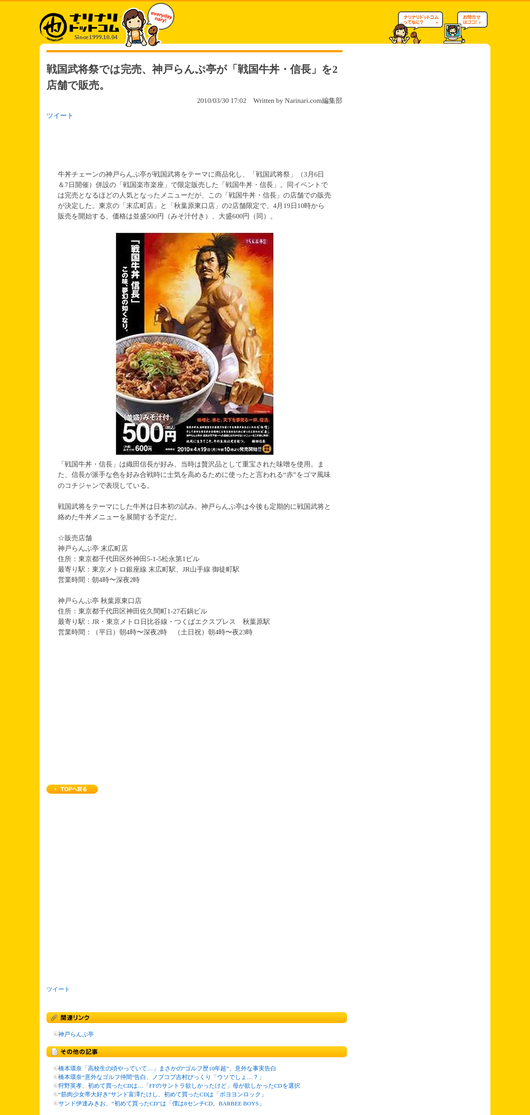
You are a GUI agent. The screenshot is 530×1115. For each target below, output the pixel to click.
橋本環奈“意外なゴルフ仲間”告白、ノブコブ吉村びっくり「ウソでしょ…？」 (161, 1077)
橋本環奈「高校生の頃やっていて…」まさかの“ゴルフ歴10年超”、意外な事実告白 (167, 1068)
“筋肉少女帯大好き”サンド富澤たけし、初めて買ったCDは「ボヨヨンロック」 (162, 1094)
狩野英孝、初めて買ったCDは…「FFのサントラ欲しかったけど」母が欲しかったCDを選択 (179, 1086)
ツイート (60, 115)
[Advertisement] (164, 142)
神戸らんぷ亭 (76, 1034)
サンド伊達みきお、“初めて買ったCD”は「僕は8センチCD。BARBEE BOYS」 (161, 1103)
